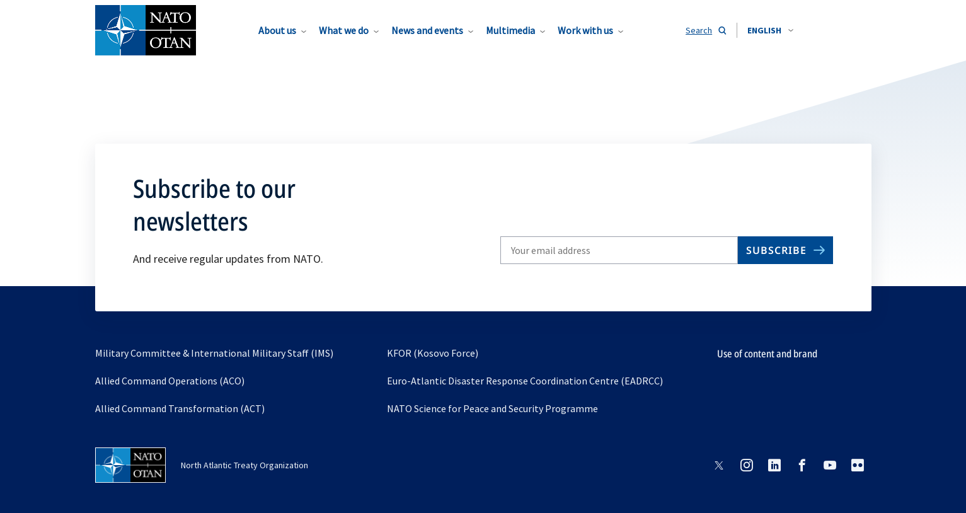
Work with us (585, 30)
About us (277, 30)
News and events (427, 30)
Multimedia (510, 30)
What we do (344, 30)
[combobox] (770, 30)
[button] (770, 30)
